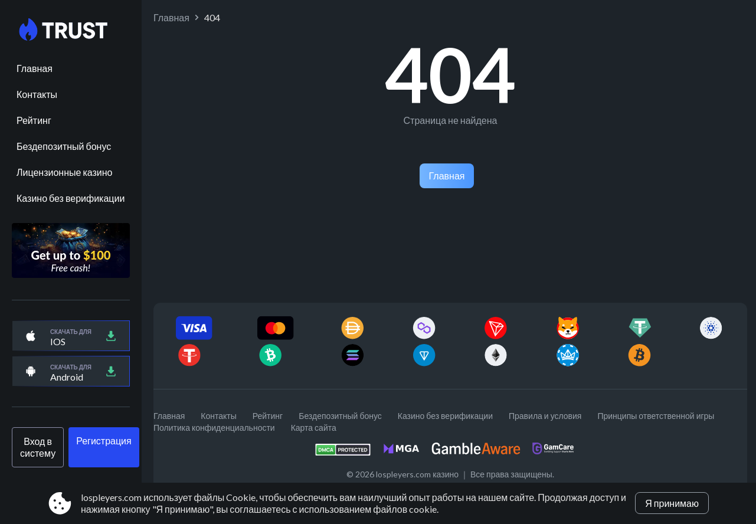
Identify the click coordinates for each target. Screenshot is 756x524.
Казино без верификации (71, 198)
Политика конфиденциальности (214, 428)
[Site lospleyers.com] (71, 30)
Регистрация (104, 440)
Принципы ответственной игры (655, 416)
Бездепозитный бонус (64, 146)
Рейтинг (34, 120)
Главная (35, 68)
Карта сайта (313, 428)
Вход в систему (37, 446)
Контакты (37, 94)
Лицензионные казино (64, 172)
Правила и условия (545, 416)
